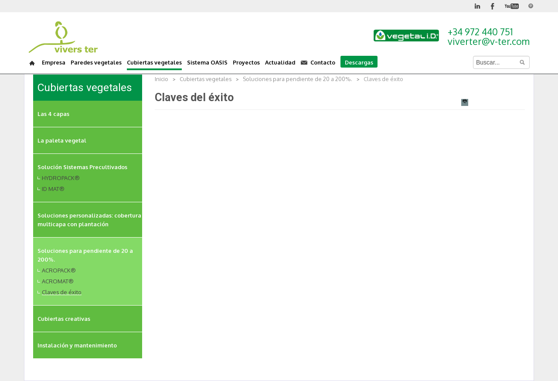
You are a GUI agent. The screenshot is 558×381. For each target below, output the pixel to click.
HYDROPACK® (61, 177)
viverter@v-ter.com (489, 41)
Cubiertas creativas (63, 318)
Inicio (161, 78)
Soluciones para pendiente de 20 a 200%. (297, 78)
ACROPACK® (59, 270)
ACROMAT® (58, 281)
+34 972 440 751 (480, 31)
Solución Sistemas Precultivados (82, 166)
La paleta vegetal (61, 140)
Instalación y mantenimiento (77, 345)
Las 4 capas (53, 113)
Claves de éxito (62, 292)
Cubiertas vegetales (205, 78)
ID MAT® (53, 188)
